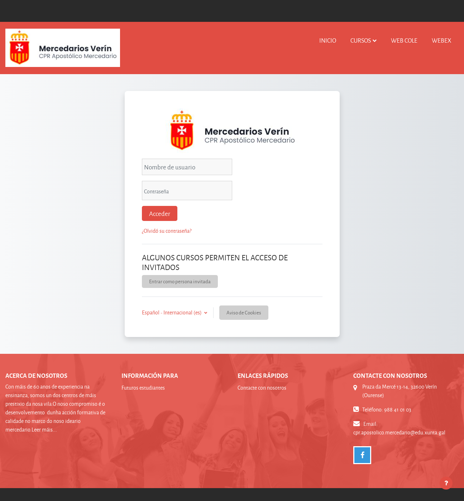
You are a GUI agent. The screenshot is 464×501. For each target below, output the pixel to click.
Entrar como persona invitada (180, 281)
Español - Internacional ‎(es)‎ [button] (172, 312)
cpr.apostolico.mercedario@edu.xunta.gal (399, 432)
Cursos (360, 40)
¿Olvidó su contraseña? (166, 231)
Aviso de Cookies (243, 312)
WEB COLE (404, 40)
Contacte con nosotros (262, 387)
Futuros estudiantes (143, 387)
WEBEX (441, 40)
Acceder (159, 213)
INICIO (327, 40)
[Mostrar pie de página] (446, 483)
